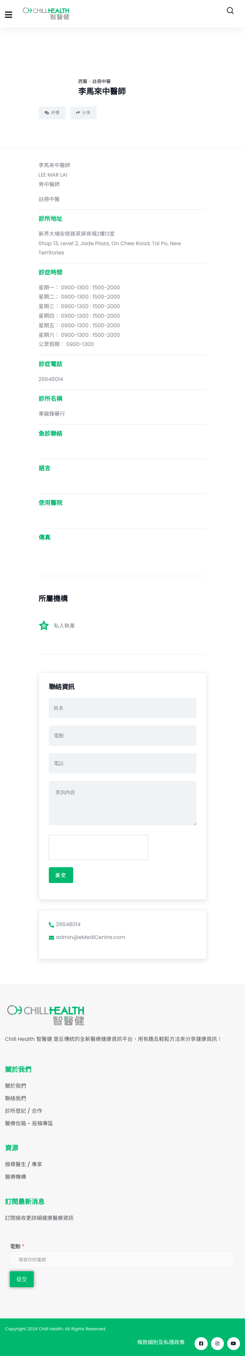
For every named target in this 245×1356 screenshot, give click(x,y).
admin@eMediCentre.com (87, 937)
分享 (83, 112)
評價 (52, 112)
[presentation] (99, 848)
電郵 (17, 1246)
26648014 (65, 924)
